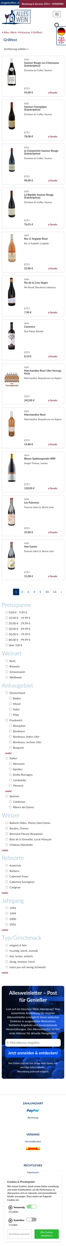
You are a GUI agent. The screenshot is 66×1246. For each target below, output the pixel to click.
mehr (8, 753)
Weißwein (14, 677)
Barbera (12, 870)
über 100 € (14, 645)
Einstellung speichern (19, 1234)
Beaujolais (17, 725)
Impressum (33, 1172)
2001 (11, 924)
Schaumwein (15, 671)
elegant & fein (16, 945)
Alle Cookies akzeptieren (46, 1234)
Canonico (29, 326)
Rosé (10, 660)
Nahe (14, 709)
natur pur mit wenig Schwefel (26, 967)
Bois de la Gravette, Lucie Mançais (29, 839)
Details (53, 92)
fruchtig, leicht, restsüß (22, 950)
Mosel (15, 703)
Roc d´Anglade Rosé (36, 238)
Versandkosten (33, 1141)
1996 (11, 908)
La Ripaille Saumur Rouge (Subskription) (39, 196)
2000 (11, 919)
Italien (11, 758)
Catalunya (17, 801)
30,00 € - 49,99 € (18, 628)
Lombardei (17, 780)
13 (54, 591)
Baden (15, 698)
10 (47, 591)
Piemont (16, 785)
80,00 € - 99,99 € (18, 639)
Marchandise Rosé (35, 414)
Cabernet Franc (17, 876)
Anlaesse (24, 32)
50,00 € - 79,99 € (18, 634)
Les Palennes (31, 502)
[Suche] (57, 26)
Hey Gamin (30, 546)
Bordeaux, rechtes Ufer (25, 742)
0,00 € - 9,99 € (16, 612)
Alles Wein (10, 32)
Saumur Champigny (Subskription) (35, 108)
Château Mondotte (19, 844)
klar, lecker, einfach (19, 956)
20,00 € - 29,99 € (18, 623)
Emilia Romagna (21, 774)
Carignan (13, 887)
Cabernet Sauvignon (20, 881)
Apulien (15, 769)
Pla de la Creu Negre (36, 282)
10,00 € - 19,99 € (18, 617)
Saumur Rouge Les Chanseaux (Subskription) (41, 64)
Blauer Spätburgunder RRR (39, 458)
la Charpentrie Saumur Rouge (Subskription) (41, 152)
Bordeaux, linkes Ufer (24, 736)
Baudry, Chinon (17, 828)
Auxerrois (13, 865)
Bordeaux (17, 731)
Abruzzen (17, 763)
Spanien (12, 796)
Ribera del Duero (21, 807)
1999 (11, 913)
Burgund (16, 747)
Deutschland (15, 692)
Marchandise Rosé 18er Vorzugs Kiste (42, 372)
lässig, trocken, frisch (20, 961)
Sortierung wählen (16, 49)
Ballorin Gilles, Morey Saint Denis (28, 822)
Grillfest (37, 32)
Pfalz (14, 714)
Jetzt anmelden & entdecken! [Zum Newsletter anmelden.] (33, 1052)
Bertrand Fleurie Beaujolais (24, 833)
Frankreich (14, 720)
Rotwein (13, 666)
